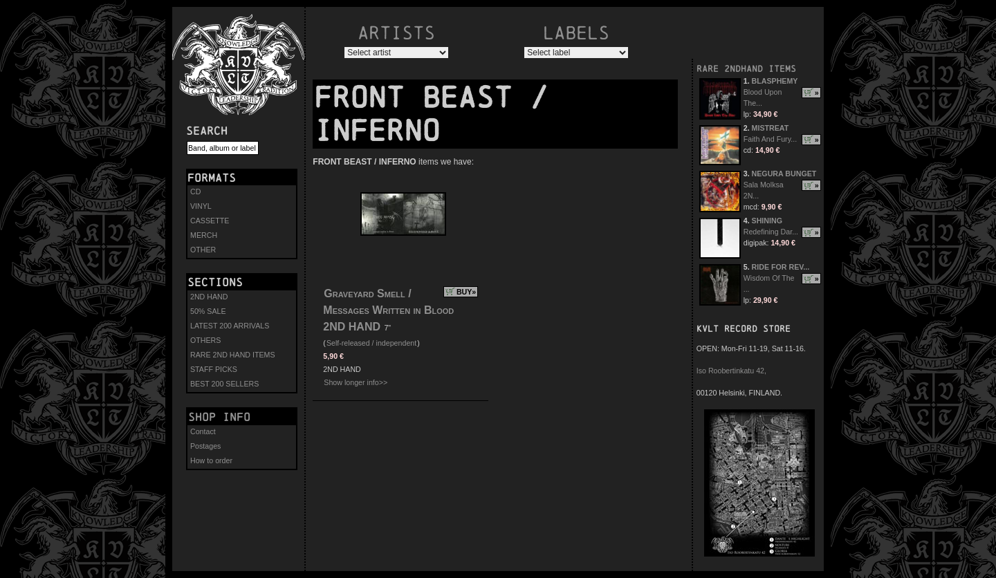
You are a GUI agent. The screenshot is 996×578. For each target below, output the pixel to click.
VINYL (201, 206)
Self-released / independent (371, 343)
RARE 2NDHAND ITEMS (746, 69)
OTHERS (205, 340)
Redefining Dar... (771, 231)
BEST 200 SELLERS (224, 384)
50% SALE (208, 311)
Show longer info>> (355, 382)
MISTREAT (770, 128)
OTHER (203, 249)
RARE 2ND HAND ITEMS (232, 355)
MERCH (203, 235)
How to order (211, 460)
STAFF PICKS (213, 369)
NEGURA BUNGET (784, 173)
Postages (205, 446)
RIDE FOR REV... (781, 267)
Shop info (219, 417)
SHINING (767, 220)
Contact (203, 431)
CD (195, 191)
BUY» (466, 292)
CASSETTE (209, 220)
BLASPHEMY (775, 81)
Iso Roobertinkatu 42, (731, 370)
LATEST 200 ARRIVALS (229, 325)
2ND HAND (209, 296)
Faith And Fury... (770, 139)
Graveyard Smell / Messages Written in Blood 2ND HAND (388, 310)
